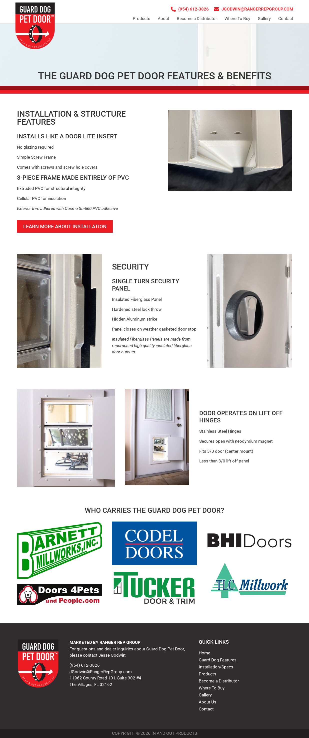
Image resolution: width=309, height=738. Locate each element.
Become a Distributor (197, 18)
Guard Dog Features (217, 659)
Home (204, 652)
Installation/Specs (216, 666)
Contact (285, 18)
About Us (207, 701)
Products (141, 18)
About (163, 18)
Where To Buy (237, 18)
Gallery (264, 18)
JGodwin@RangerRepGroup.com (101, 671)
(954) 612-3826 (85, 665)
